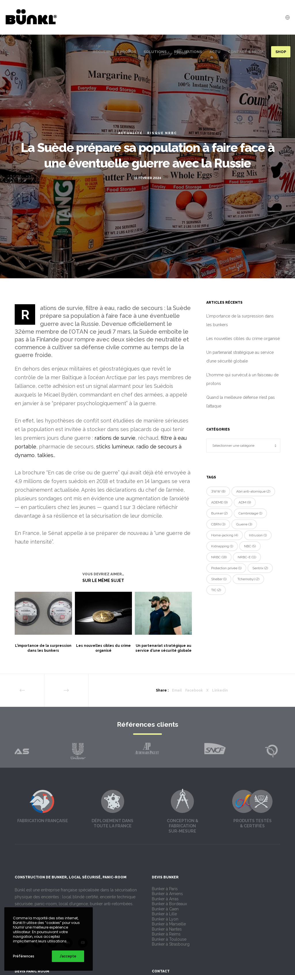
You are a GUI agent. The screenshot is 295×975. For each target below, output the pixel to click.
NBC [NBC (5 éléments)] (250, 546)
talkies (45, 455)
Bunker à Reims (166, 934)
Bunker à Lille (164, 914)
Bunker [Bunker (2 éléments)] (219, 513)
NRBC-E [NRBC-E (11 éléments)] (247, 557)
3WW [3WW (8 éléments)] (218, 491)
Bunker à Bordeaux (169, 903)
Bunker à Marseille (169, 924)
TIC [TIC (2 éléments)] (216, 590)
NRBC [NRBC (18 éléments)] (219, 557)
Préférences (23, 956)
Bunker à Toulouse (169, 939)
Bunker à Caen (165, 909)
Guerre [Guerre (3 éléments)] (244, 524)
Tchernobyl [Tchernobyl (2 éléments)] (248, 579)
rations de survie (114, 438)
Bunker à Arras (165, 899)
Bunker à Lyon (165, 919)
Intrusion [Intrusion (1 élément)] (258, 535)
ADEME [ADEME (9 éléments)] (219, 502)
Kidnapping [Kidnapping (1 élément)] (222, 546)
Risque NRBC (162, 133)
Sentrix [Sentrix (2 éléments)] (260, 568)
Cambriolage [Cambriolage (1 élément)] (250, 513)
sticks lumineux (115, 447)
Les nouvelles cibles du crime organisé (243, 338)
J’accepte (68, 956)
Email (177, 690)
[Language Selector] (285, 17)
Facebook (194, 690)
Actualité (130, 133)
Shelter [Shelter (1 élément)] (218, 579)
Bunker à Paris (165, 888)
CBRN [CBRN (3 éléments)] (218, 524)
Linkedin (220, 690)
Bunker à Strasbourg (171, 944)
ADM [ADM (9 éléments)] (245, 502)
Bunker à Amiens (167, 893)
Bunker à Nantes (167, 929)
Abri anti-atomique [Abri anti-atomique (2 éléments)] (253, 491)
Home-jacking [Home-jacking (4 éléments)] (224, 535)
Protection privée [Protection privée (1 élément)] (226, 568)
